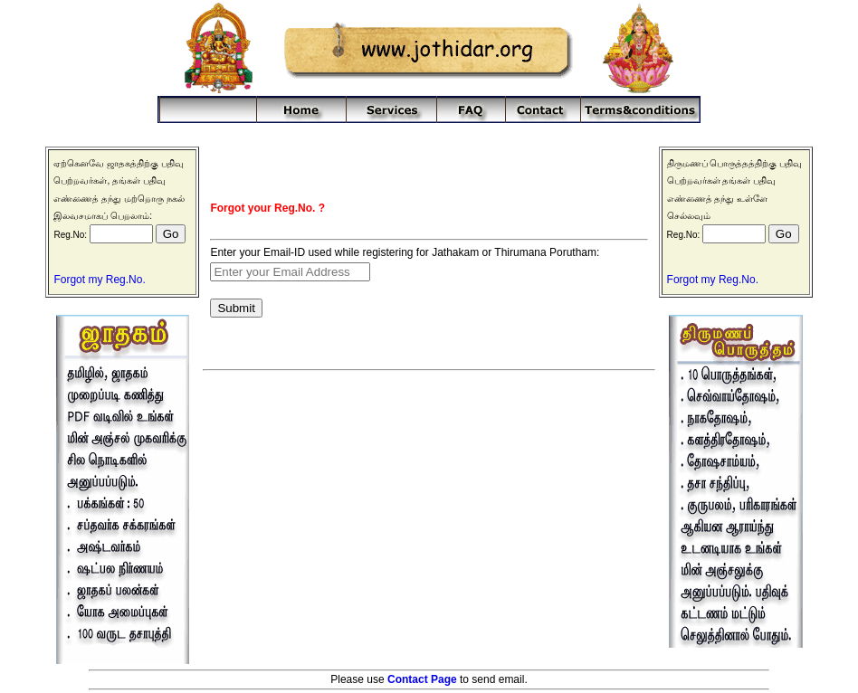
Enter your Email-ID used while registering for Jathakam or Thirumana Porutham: (404, 252)
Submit (235, 308)
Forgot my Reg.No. (99, 279)
